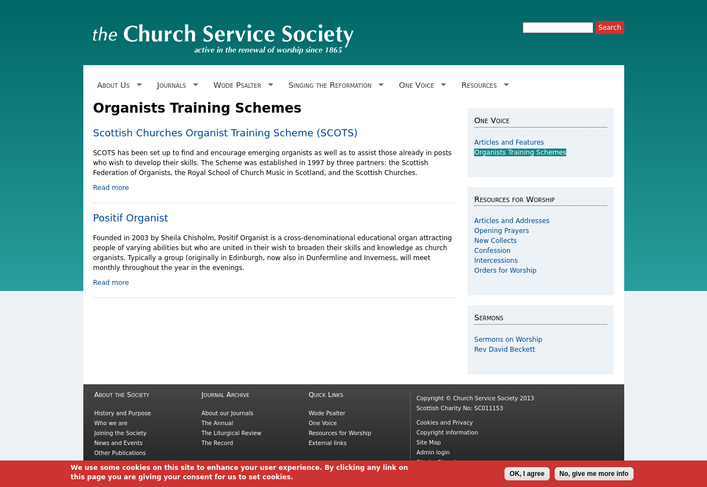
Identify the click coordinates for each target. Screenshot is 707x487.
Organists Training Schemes (520, 152)
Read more (111, 188)
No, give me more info (594, 476)
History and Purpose (122, 413)
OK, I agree (526, 476)
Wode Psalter (241, 85)
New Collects (495, 241)
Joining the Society (120, 433)
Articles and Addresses (511, 221)
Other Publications (120, 453)
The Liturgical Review (231, 433)
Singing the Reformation (333, 85)
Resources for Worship (340, 433)
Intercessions (496, 260)
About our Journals (227, 413)
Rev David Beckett (504, 349)
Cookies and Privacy (444, 423)
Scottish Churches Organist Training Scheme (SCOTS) (225, 133)
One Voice (420, 85)
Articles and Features (509, 142)
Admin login (433, 452)
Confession (492, 251)
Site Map (428, 443)
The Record (217, 443)
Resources (483, 85)
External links (328, 443)
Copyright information (447, 433)
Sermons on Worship (508, 339)
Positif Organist (130, 218)
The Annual (217, 423)
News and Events (118, 443)
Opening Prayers (501, 231)
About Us (117, 85)
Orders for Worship (505, 270)
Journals (175, 85)
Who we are (110, 423)
